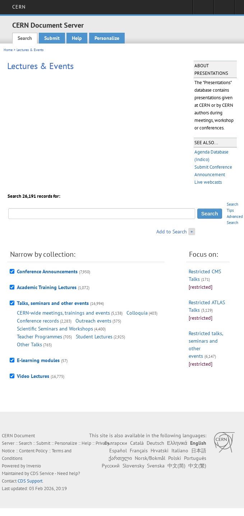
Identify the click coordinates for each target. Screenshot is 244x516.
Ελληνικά (177, 443)
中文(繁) (197, 465)
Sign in (203, 9)
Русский (111, 465)
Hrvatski (160, 450)
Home (8, 49)
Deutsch (155, 443)
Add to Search (171, 231)
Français (139, 450)
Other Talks (29, 344)
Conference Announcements (47, 271)
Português (195, 458)
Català (137, 443)
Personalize (107, 38)
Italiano (179, 450)
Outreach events (93, 321)
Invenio (33, 466)
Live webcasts (208, 182)
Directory (224, 9)
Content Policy (33, 451)
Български (116, 443)
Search (25, 38)
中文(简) (176, 465)
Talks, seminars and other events (53, 303)
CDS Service (42, 473)
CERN (19, 7)
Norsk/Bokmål (150, 458)
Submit (52, 38)
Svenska (156, 465)
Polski (174, 458)
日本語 (198, 450)
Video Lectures (33, 376)
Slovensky (133, 465)
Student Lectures (94, 336)
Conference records (38, 321)
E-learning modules (38, 360)
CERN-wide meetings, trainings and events (63, 313)
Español (118, 450)
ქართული (120, 458)
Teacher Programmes (39, 336)
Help (77, 38)
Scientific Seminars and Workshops (55, 328)
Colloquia (137, 313)
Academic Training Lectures (47, 287)
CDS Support (30, 481)
